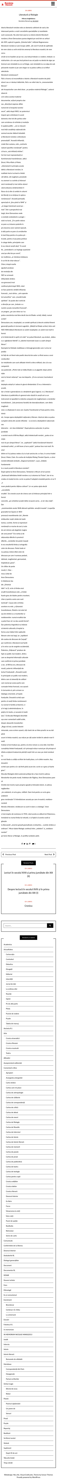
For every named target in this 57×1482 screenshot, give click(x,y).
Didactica (9, 964)
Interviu (6, 1344)
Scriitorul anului (9, 1438)
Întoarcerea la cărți (13, 1211)
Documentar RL (9, 1270)
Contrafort (10, 959)
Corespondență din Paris (15, 1369)
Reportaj (7, 1428)
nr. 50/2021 (34, 21)
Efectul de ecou (11, 1389)
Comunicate (8, 1241)
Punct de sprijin (12, 1221)
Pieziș (8, 1009)
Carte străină (11, 1083)
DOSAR (6, 1275)
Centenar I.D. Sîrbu (13, 1310)
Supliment (7, 1448)
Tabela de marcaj (12, 1023)
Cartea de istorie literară (15, 1142)
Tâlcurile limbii (9, 1458)
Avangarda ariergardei (14, 1078)
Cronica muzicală (12, 1048)
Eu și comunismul (10, 1295)
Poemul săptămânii (13, 1404)
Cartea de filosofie (13, 1127)
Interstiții (9, 979)
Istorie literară (9, 1354)
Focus (8, 1206)
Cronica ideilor (11, 1186)
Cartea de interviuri (13, 1132)
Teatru (8, 1053)
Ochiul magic (8, 1384)
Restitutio (9, 1226)
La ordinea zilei (11, 989)
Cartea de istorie (12, 1137)
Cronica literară (11, 1191)
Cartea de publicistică (14, 1162)
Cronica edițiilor (12, 1181)
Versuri (8, 1413)
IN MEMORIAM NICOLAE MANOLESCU (18, 1334)
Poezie (6, 1399)
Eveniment (8, 1300)
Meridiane (7, 1364)
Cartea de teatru (12, 1167)
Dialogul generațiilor (11, 1260)
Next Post (48, 854)
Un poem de (10, 1408)
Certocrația (10, 954)
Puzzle (8, 1018)
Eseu (5, 1285)
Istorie (6, 1349)
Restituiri (7, 1433)
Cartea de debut (12, 1112)
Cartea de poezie (12, 1152)
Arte (5, 1033)
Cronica (28, 905)
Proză (6, 1418)
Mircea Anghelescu (28, 19)
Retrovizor (10, 1231)
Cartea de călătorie (13, 1097)
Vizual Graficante (26, 1475)
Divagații (9, 969)
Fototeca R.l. (8, 1325)
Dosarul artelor (9, 1280)
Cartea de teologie (13, 1171)
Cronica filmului (12, 1043)
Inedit (6, 1339)
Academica (8, 944)
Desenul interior (12, 1196)
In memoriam (9, 1330)
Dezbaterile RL (9, 1255)
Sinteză (6, 1443)
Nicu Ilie (16, 1475)
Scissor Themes (47, 1475)
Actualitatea (8, 949)
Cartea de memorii (13, 1147)
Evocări (6, 1320)
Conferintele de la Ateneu (13, 1246)
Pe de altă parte (12, 1004)
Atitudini (7, 1058)
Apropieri (9, 1073)
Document (8, 1265)
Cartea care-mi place (13, 1088)
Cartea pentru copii (13, 1176)
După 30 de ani (11, 1453)
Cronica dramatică (12, 1038)
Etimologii (7, 1290)
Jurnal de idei (11, 984)
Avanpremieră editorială (13, 1063)
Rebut (8, 1394)
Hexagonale (10, 1374)
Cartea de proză (12, 1157)
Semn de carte (11, 1236)
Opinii (8, 999)
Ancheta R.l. (8, 1028)
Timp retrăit (8, 1463)
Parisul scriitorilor (12, 1379)
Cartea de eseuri (12, 1117)
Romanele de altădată (14, 1359)
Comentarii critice (10, 1068)
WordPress (36, 1477)
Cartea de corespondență (15, 1102)
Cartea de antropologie (14, 1093)
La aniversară (11, 1315)
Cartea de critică (12, 1107)
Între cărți (9, 1216)
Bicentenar (10, 1305)
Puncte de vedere (12, 1014)
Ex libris (28, 10)
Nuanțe (9, 994)
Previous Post (10, 854)
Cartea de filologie (13, 1122)
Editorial (9, 974)
